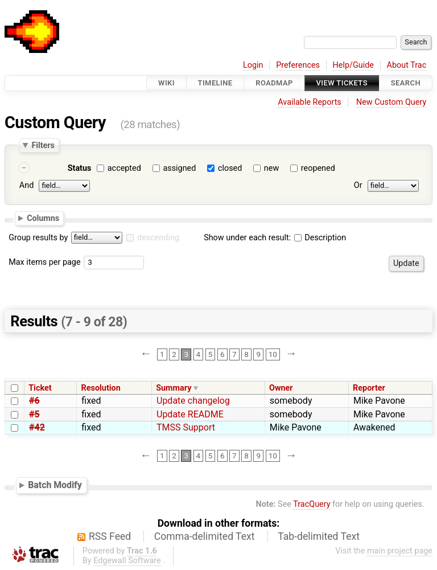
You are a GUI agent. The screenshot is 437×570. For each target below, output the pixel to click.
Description (320, 238)
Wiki (166, 83)
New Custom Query (391, 102)
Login (253, 65)
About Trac (407, 65)
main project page (399, 551)
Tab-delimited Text (319, 536)
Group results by (38, 238)
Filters (42, 145)
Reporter (369, 388)
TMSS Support (185, 427)
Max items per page (44, 262)
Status (80, 168)
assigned (179, 168)
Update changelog (193, 400)
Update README (190, 414)
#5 (34, 414)
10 (273, 354)
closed (230, 168)
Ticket (39, 388)
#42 (37, 427)
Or (358, 185)
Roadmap (274, 83)
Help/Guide (353, 65)
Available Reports (309, 102)
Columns (43, 218)
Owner (281, 388)
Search (405, 83)
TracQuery (311, 504)
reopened (318, 168)
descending (158, 238)
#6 (34, 400)
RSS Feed (110, 536)
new (271, 168)
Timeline (215, 83)
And (26, 185)
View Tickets (342, 83)
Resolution (101, 388)
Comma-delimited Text (204, 536)
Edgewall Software (127, 560)
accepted (124, 168)
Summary (173, 388)
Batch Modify (55, 484)
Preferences (298, 65)
